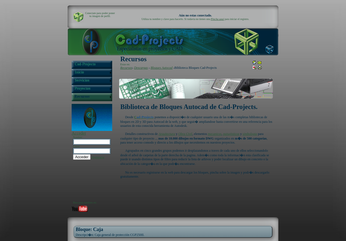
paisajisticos (231, 134)
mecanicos (215, 134)
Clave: (76, 146)
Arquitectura (167, 134)
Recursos (126, 68)
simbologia (250, 134)
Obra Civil (185, 134)
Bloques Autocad (161, 68)
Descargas (141, 68)
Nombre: (78, 137)
